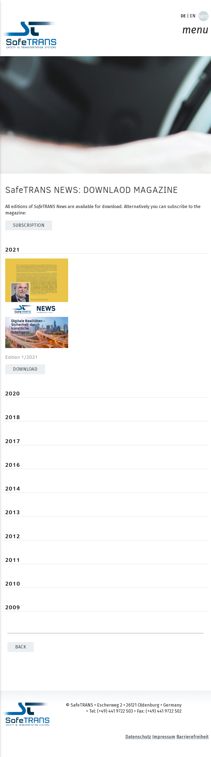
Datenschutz (138, 736)
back (20, 647)
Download (25, 369)
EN (193, 15)
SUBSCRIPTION (29, 225)
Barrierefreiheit (192, 736)
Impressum (163, 736)
